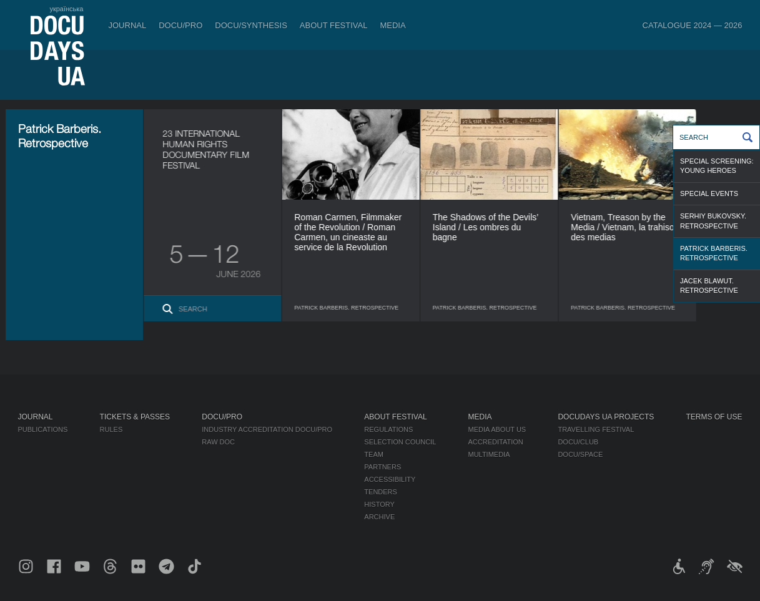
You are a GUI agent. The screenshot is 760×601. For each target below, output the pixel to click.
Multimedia (489, 454)
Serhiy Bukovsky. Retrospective (713, 220)
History (379, 504)
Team (373, 454)
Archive (379, 516)
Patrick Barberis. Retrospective (714, 253)
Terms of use (714, 417)
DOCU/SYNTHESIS (251, 25)
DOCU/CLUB (578, 442)
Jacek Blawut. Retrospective (709, 285)
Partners (382, 467)
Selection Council (400, 442)
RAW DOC (218, 442)
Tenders (380, 492)
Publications (43, 429)
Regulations (388, 429)
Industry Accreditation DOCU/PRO (267, 429)
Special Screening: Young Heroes (717, 165)
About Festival (334, 25)
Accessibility (389, 479)
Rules (111, 429)
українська (66, 8)
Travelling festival (596, 429)
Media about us (497, 429)
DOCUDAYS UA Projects (606, 417)
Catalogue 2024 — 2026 (693, 25)
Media (392, 25)
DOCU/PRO (180, 25)
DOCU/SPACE (580, 454)
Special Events (709, 193)
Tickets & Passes (135, 417)
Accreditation (495, 442)
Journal (128, 25)
